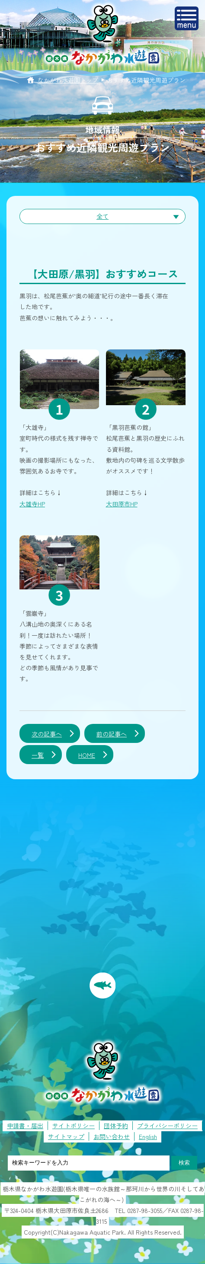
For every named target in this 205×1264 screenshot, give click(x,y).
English (148, 1136)
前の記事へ (111, 734)
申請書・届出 (25, 1125)
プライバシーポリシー (167, 1125)
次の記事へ (47, 734)
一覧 (38, 755)
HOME (86, 755)
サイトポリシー (73, 1125)
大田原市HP (122, 503)
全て (102, 216)
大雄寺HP (32, 503)
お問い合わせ (111, 1136)
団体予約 (116, 1125)
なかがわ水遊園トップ (68, 80)
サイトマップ (66, 1136)
